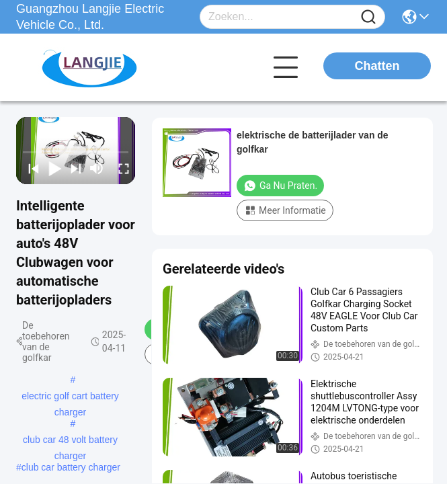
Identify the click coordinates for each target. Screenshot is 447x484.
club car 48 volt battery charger (70, 441)
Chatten (377, 66)
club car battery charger (71, 467)
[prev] (30, 168)
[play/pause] (51, 168)
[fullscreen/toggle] (120, 168)
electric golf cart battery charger (70, 397)
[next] (73, 168)
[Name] (368, 17)
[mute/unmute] (96, 168)
